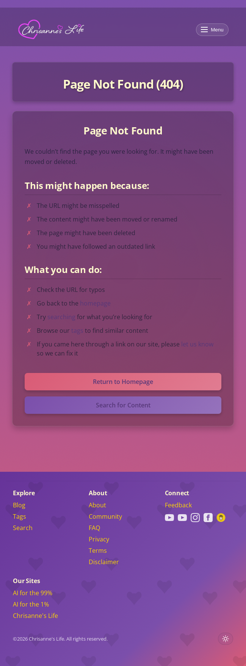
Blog (19, 505)
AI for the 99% (32, 593)
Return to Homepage (123, 381)
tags (77, 330)
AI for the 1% (31, 604)
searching (61, 317)
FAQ (94, 528)
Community (105, 516)
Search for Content (123, 405)
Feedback (178, 505)
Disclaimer (104, 562)
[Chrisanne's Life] (51, 29)
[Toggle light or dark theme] (225, 639)
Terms (98, 550)
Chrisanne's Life (35, 615)
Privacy (99, 539)
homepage (95, 303)
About (97, 505)
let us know (197, 344)
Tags (19, 516)
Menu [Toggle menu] (212, 30)
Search (23, 528)
